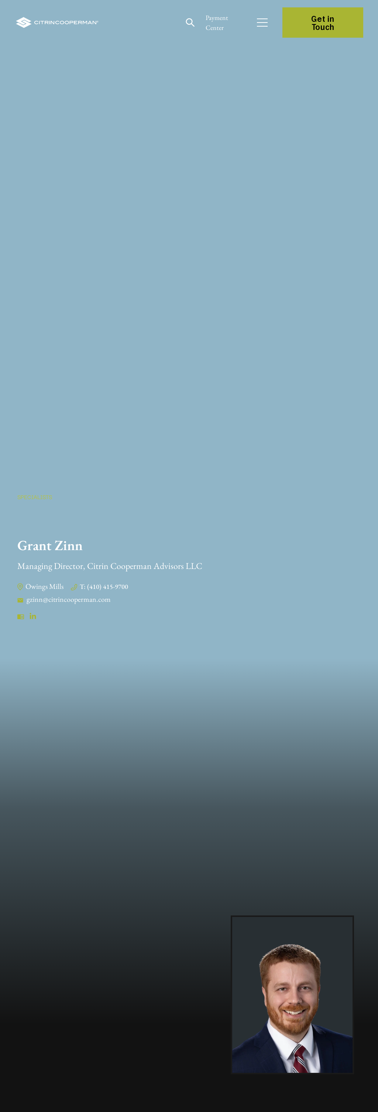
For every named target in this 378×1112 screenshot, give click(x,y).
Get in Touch (322, 22)
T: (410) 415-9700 (104, 586)
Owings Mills (44, 586)
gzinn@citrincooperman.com (69, 599)
